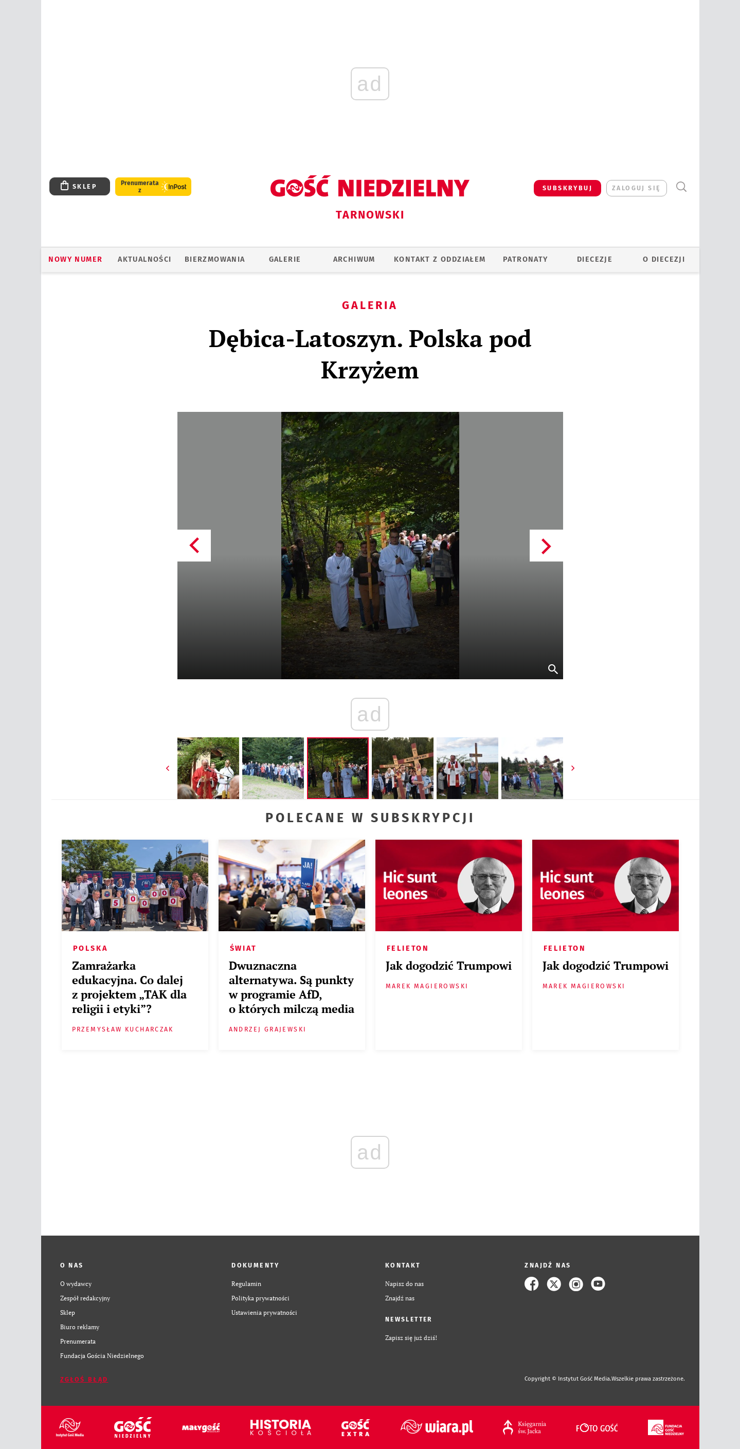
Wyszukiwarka (681, 186)
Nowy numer (75, 259)
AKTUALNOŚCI (144, 259)
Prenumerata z (140, 186)
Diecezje (594, 259)
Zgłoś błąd (84, 1379)
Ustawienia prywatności (264, 1312)
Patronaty (525, 259)
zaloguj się (636, 188)
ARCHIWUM (354, 259)
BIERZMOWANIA (215, 259)
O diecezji (664, 259)
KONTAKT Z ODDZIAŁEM (440, 259)
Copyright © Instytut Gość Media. (568, 1378)
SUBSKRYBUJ (567, 188)
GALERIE (285, 259)
